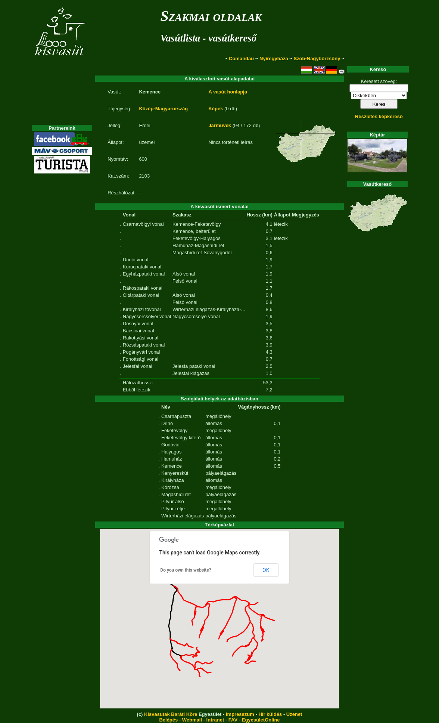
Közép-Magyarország (163, 108)
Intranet (215, 720)
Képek (215, 108)
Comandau (241, 58)
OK (265, 570)
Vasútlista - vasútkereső (208, 38)
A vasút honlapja (227, 92)
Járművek (219, 125)
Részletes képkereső (379, 116)
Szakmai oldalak (211, 15)
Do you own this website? (186, 570)
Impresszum (240, 714)
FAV (232, 720)
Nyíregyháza (273, 58)
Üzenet (294, 714)
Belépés (168, 720)
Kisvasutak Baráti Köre (170, 714)
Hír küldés (270, 714)
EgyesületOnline (261, 720)
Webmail (192, 720)
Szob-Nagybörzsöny (316, 58)
